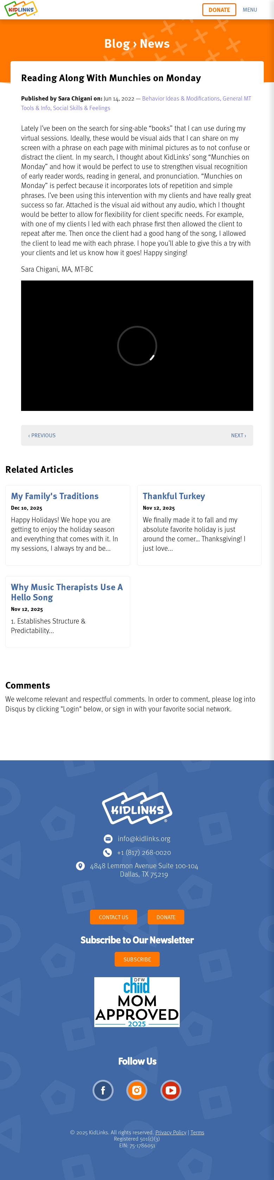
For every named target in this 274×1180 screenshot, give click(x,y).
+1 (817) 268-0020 (144, 851)
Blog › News (137, 42)
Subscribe (137, 959)
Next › (238, 435)
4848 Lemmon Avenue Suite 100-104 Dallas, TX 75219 (144, 869)
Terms (197, 1132)
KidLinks (137, 811)
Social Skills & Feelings (81, 107)
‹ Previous (42, 435)
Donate (219, 9)
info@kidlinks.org (144, 838)
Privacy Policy (170, 1132)
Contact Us (113, 917)
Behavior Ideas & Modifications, (182, 98)
